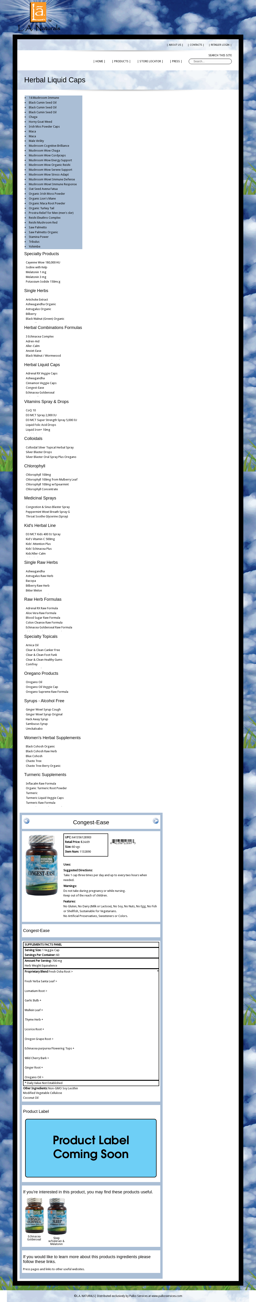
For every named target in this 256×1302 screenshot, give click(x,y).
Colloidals (33, 438)
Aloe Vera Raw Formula (41, 613)
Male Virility (36, 141)
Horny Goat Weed (40, 121)
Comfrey (31, 664)
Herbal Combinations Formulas (53, 327)
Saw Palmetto (38, 227)
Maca (32, 131)
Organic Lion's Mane (42, 198)
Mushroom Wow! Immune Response (53, 184)
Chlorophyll (34, 466)
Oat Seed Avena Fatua (43, 189)
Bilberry (31, 314)
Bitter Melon (34, 590)
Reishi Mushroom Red (43, 222)
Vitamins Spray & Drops (46, 401)
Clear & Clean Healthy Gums (44, 659)
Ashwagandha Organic (41, 304)
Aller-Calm (33, 346)
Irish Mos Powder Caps (44, 126)
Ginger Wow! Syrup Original (44, 714)
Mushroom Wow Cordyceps (47, 155)
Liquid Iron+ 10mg (38, 429)
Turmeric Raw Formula (40, 802)
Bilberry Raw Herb (38, 585)
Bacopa (31, 580)
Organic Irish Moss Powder (47, 193)
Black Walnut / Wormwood (43, 355)
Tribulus (34, 241)
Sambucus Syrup (37, 724)
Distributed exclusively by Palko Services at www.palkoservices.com (139, 1296)
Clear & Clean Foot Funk (41, 655)
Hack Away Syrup (37, 719)
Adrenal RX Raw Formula (42, 608)
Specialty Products (41, 253)
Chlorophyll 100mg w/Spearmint (47, 484)
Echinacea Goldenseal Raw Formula (49, 627)
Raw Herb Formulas (43, 599)
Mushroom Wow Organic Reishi (49, 165)
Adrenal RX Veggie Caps (41, 373)
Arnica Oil (32, 645)
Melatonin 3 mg (36, 277)
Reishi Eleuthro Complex (45, 217)
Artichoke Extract (37, 299)
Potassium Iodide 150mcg (43, 281)
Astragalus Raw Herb (39, 576)
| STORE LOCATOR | (150, 61)
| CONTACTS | (196, 44)
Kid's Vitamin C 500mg (40, 539)
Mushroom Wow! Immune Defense (52, 179)
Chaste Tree (34, 761)
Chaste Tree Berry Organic (43, 765)
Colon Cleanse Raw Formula (44, 622)
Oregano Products (41, 673)
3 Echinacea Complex (40, 336)
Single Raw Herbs (41, 562)
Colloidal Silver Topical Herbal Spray (50, 447)
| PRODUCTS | (121, 61)
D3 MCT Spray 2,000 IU (41, 415)
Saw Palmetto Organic (43, 232)
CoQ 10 (31, 410)
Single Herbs (36, 290)
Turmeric (32, 793)
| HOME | (99, 61)
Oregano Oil (34, 682)
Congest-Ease (35, 387)
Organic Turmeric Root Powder (46, 788)
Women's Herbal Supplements (52, 737)
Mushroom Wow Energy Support (50, 160)
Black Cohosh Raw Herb (41, 751)
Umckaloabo (34, 728)
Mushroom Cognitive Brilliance (49, 145)
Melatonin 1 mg (36, 272)
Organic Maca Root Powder (47, 203)
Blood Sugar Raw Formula (43, 617)
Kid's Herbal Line (40, 525)
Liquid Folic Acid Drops (41, 425)
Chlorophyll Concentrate (42, 489)
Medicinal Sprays (40, 498)
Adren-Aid (32, 341)
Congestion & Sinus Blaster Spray (48, 507)
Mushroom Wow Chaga (44, 150)
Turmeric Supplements (45, 774)
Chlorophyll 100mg (38, 474)
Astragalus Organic (38, 309)
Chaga (33, 117)
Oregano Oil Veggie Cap (42, 687)
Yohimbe (34, 246)
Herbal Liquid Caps (42, 364)
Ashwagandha (35, 378)
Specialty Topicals (40, 636)
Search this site (220, 55)
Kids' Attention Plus (38, 544)
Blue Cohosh (34, 756)
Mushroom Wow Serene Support (50, 169)
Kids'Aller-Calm (36, 553)
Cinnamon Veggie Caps (41, 383)
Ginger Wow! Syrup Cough (43, 709)
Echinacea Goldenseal (40, 392)
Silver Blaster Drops (39, 452)
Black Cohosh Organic (40, 746)
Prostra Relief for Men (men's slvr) (51, 213)
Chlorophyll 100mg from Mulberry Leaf (51, 479)
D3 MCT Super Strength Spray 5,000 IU (51, 420)
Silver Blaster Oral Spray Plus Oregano (51, 457)
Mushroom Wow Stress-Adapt (49, 174)
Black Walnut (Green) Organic (45, 318)
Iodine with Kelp (36, 267)
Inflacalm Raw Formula (41, 783)
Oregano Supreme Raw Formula (47, 691)
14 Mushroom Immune (44, 97)
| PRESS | (176, 61)
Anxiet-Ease (33, 350)
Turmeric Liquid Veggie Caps (45, 798)
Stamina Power (39, 237)
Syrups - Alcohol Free (44, 701)
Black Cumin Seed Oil (43, 102)
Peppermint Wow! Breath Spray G (48, 512)
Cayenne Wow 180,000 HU (43, 262)
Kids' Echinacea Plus (39, 548)
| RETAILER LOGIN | (220, 44)
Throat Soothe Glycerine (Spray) (47, 516)
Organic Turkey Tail (41, 208)
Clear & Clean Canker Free (43, 650)
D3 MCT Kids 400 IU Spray (43, 534)
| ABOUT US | (175, 44)
